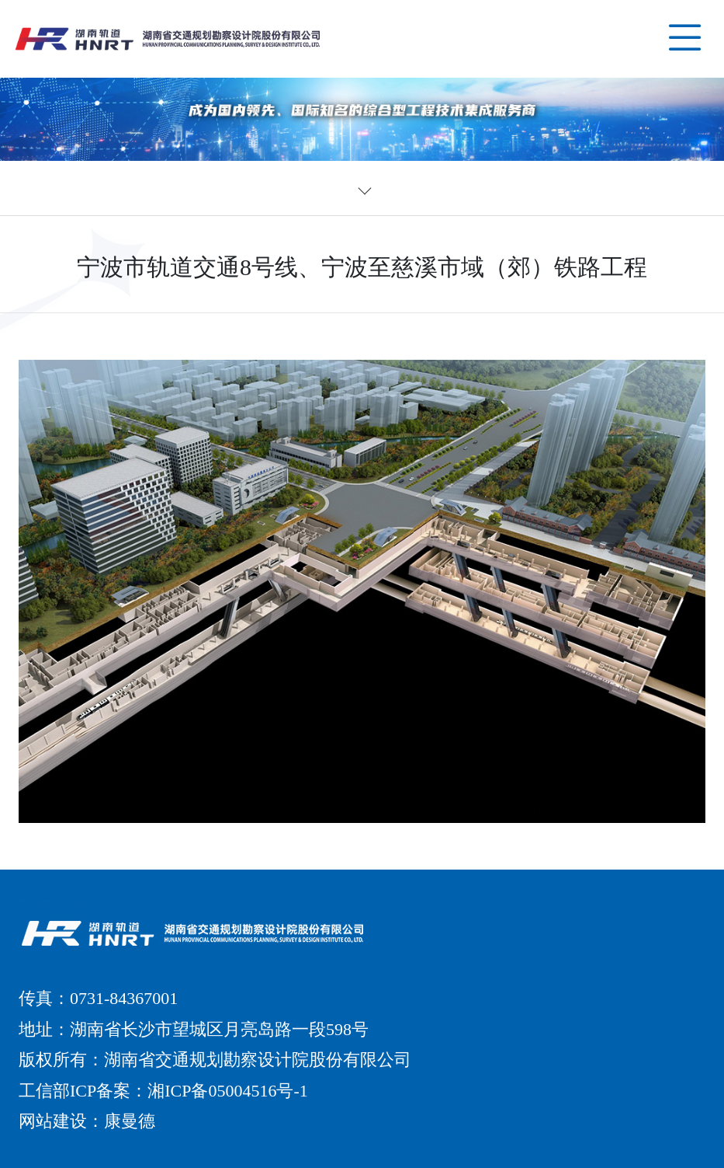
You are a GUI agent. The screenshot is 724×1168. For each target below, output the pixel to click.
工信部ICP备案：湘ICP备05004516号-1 (163, 1090)
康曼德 (129, 1121)
